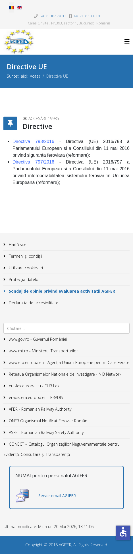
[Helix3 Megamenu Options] (127, 41)
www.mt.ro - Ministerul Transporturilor (43, 351)
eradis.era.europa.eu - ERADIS (35, 397)
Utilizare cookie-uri (25, 267)
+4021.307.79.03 (52, 16)
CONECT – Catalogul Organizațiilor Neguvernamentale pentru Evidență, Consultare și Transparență (61, 449)
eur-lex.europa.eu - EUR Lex (33, 385)
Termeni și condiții (25, 256)
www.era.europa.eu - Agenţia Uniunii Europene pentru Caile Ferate (68, 362)
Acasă (35, 76)
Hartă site (17, 244)
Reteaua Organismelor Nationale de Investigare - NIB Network (64, 374)
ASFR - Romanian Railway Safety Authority (46, 432)
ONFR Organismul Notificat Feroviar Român (47, 420)
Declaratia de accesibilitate (33, 302)
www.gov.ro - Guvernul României (37, 339)
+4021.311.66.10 (86, 16)
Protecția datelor (24, 279)
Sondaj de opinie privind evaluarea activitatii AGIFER (61, 291)
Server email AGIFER (57, 495)
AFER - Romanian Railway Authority (39, 409)
